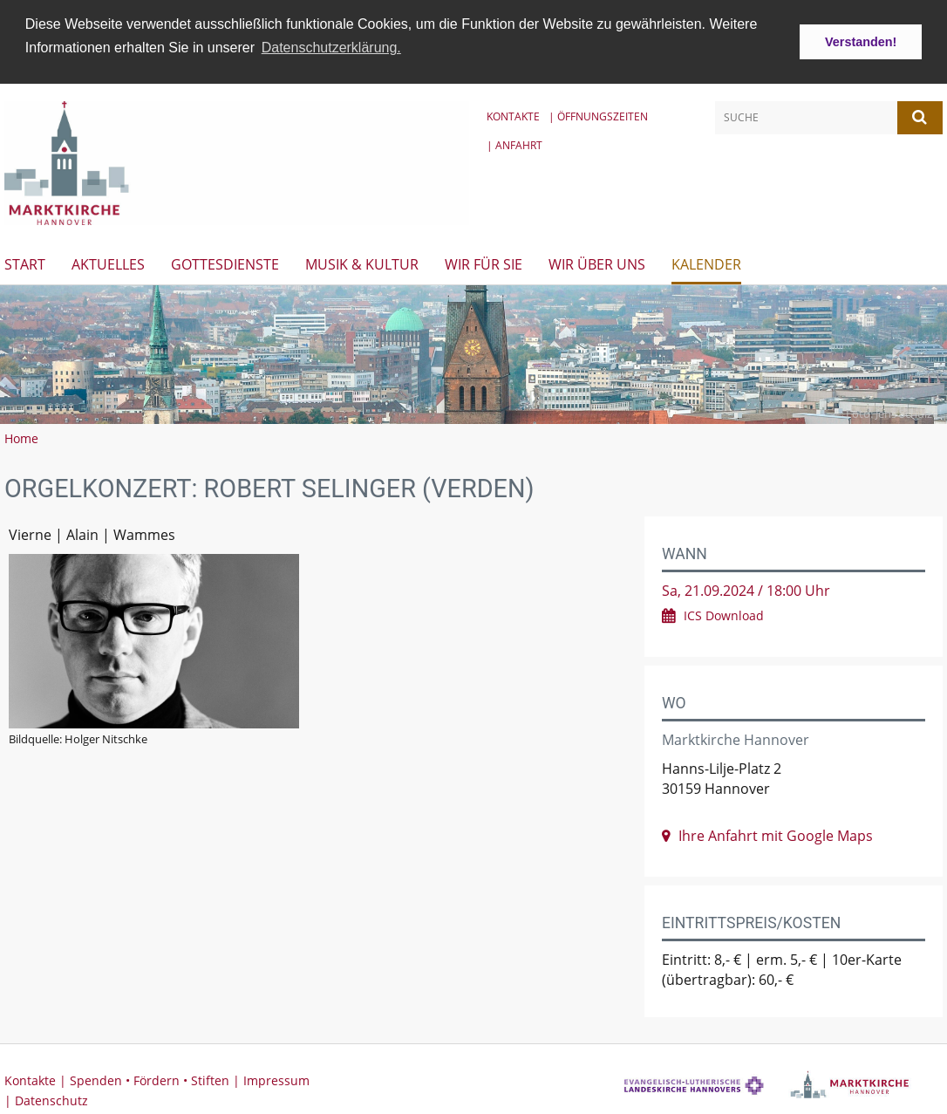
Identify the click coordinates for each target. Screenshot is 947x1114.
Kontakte (513, 113)
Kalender (706, 261)
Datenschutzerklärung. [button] (331, 47)
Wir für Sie (483, 261)
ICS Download (724, 613)
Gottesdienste (225, 261)
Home (21, 435)
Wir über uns (596, 261)
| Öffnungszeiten (598, 113)
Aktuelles (108, 261)
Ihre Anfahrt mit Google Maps (775, 833)
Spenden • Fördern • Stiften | (156, 1078)
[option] (473, 351)
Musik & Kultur (362, 261)
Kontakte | (37, 1078)
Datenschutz (51, 1098)
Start (24, 261)
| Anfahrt (514, 142)
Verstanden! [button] (860, 42)
